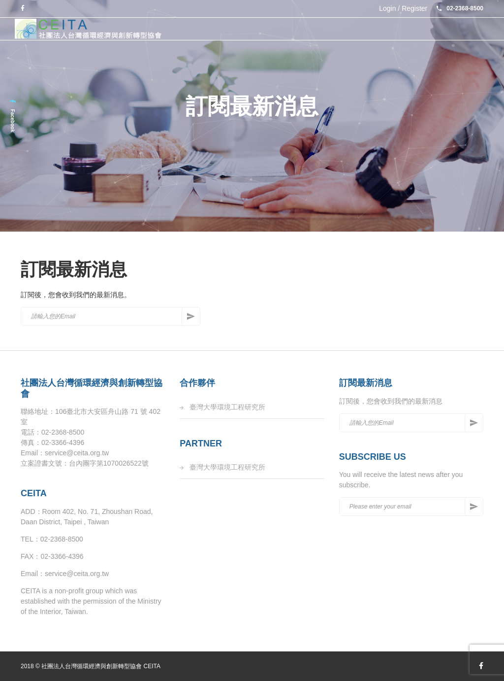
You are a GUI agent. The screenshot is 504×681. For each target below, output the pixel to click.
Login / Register (403, 8)
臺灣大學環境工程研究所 (227, 407)
